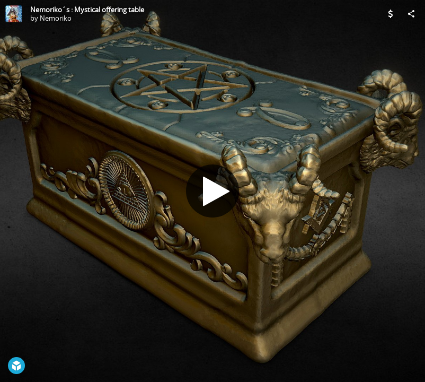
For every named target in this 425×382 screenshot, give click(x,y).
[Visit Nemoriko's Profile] (13, 13)
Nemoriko (56, 18)
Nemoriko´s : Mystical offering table (87, 9)
